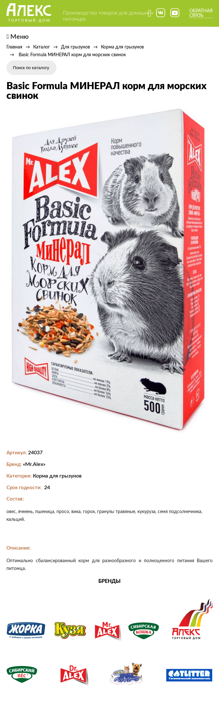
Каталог (41, 47)
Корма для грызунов (122, 47)
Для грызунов (75, 47)
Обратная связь (201, 13)
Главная (14, 47)
